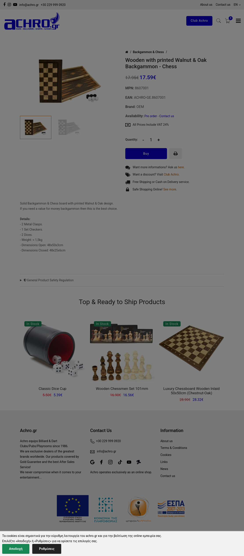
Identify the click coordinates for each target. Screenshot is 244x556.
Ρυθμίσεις (46, 549)
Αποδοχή (16, 549)
